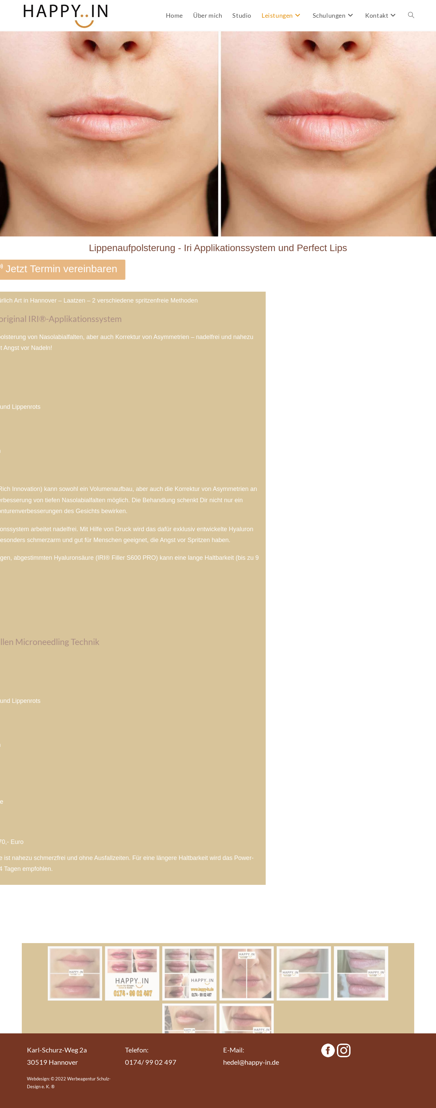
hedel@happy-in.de (251, 1062)
